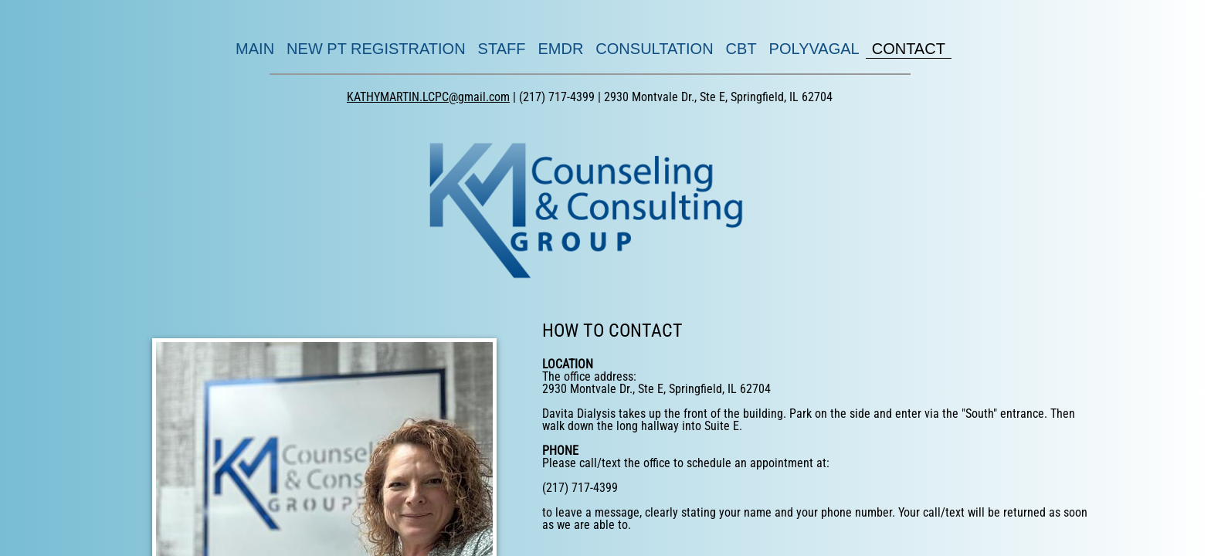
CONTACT (908, 48)
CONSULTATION (654, 48)
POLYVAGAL (814, 48)
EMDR (560, 48)
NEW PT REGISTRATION (376, 48)
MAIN (255, 48)
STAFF (502, 48)
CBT (741, 48)
